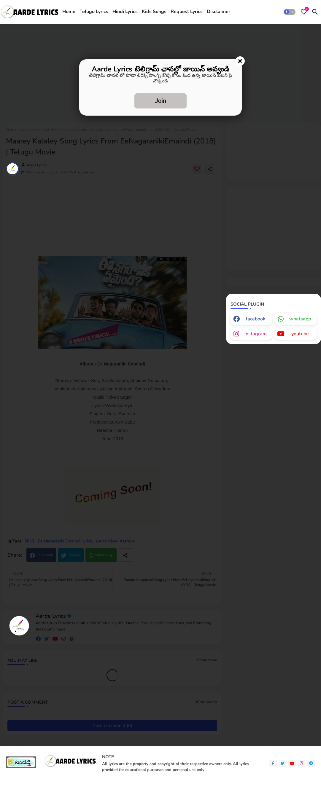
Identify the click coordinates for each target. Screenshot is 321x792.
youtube (300, 333)
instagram (255, 333)
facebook (255, 319)
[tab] (68, 12)
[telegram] (311, 763)
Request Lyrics (187, 11)
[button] (289, 12)
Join (160, 100)
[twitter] (282, 763)
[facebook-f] (273, 763)
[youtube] (292, 763)
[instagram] (301, 763)
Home (68, 11)
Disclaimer (218, 11)
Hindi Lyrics (125, 11)
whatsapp (300, 319)
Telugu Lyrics (94, 11)
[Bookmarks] (304, 12)
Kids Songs (154, 11)
